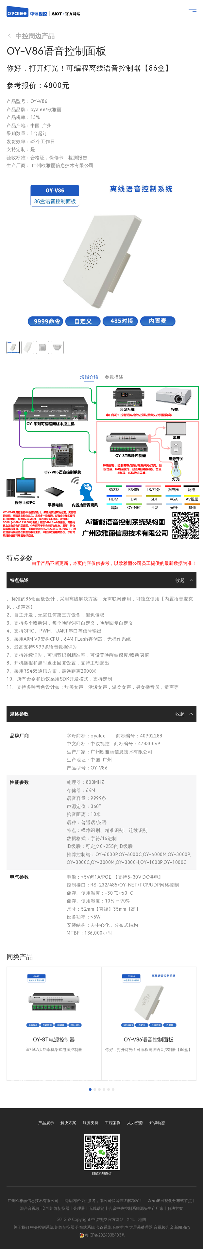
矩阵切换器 (64, 1227)
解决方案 (68, 1123)
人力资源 (135, 1123)
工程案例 (113, 1123)
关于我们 (21, 1227)
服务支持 (90, 1123)
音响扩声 (120, 1227)
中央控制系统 (42, 1227)
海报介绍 (89, 377)
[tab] (90, 1089)
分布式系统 (85, 1227)
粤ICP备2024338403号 (102, 1235)
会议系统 (103, 1227)
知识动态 (157, 1123)
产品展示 (46, 1123)
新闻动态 (182, 1227)
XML (131, 1219)
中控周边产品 (31, 36)
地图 (142, 1219)
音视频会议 (163, 1227)
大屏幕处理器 (141, 1227)
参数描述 (114, 377)
